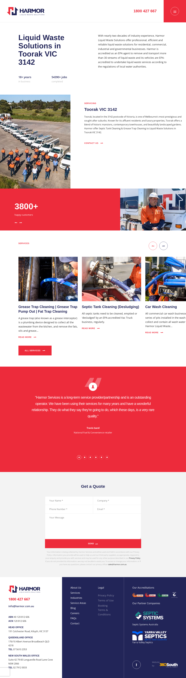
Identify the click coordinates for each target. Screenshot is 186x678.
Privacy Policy (134, 558)
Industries (76, 597)
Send (91, 543)
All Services (35, 350)
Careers (74, 613)
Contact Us (93, 143)
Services (75, 592)
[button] (16, 222)
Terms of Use (106, 600)
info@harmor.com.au (21, 606)
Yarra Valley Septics (142, 642)
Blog (73, 608)
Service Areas (78, 603)
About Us (75, 587)
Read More (27, 337)
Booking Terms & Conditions (104, 610)
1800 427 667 (19, 599)
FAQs (73, 618)
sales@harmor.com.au (117, 564)
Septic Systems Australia (145, 624)
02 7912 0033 (20, 667)
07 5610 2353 (20, 649)
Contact (74, 623)
